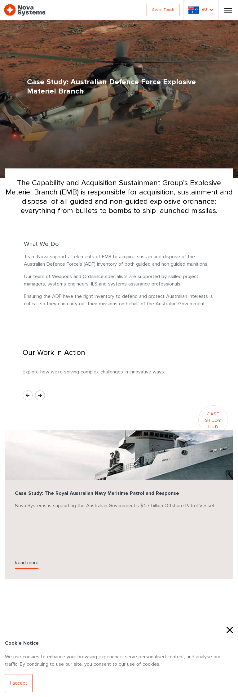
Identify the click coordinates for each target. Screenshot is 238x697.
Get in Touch (163, 9)
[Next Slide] (40, 395)
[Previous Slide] (28, 395)
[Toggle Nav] (228, 10)
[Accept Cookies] (19, 683)
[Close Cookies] (230, 629)
